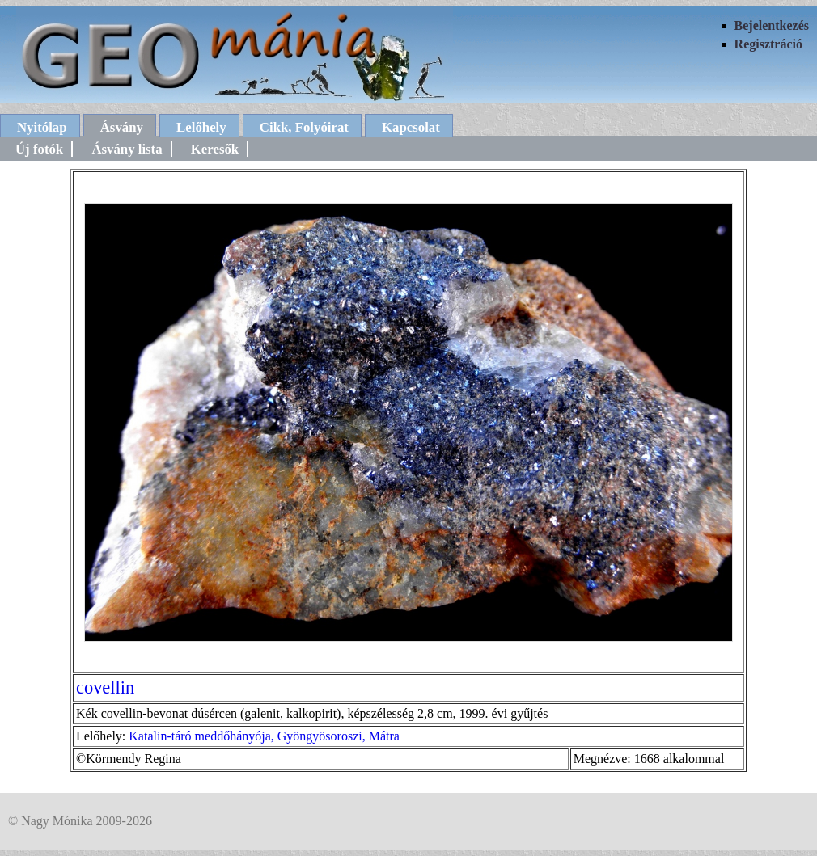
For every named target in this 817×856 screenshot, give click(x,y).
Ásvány (121, 127)
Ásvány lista (126, 149)
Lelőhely (201, 127)
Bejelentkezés (771, 25)
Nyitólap (42, 127)
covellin (105, 687)
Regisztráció (768, 44)
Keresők (215, 149)
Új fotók (39, 149)
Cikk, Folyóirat (304, 127)
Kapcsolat (411, 127)
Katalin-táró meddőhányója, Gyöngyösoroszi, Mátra (264, 736)
